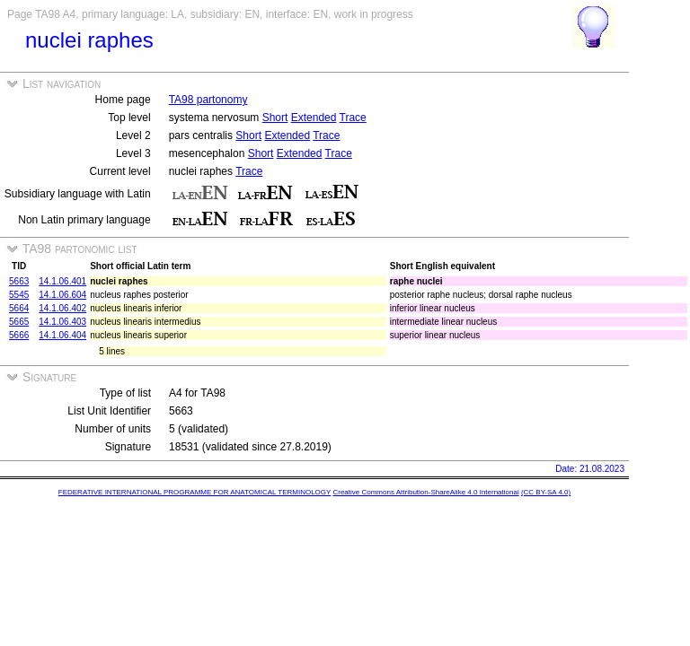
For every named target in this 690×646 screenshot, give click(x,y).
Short (275, 117)
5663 (19, 281)
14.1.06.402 (62, 308)
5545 (19, 295)
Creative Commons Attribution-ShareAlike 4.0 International (425, 492)
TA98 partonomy (208, 99)
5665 (19, 322)
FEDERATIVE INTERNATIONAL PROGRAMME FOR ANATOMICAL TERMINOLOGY (194, 492)
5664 (19, 308)
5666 (19, 335)
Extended (314, 117)
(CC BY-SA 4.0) (546, 492)
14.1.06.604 (62, 295)
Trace (353, 117)
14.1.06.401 (62, 281)
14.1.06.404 (62, 335)
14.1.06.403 (62, 322)
